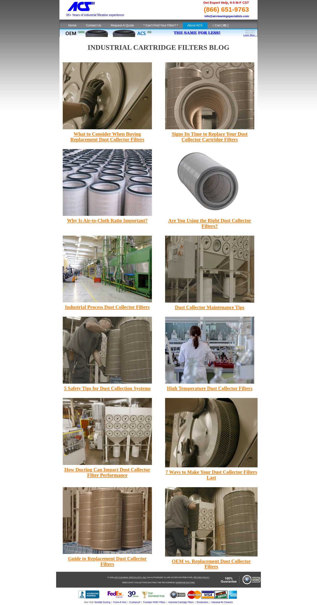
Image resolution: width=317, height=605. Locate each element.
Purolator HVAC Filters (154, 602)
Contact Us (93, 25)
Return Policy (202, 577)
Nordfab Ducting (185, 582)
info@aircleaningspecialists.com (227, 16)
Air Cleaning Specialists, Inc (130, 577)
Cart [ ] (221, 25)
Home (72, 25)
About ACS (195, 25)
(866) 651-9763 (226, 9)
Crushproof (134, 602)
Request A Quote (122, 25)
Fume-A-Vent (119, 602)
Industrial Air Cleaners (222, 602)
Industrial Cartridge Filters (181, 602)
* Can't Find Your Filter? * (160, 25)
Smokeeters (202, 602)
